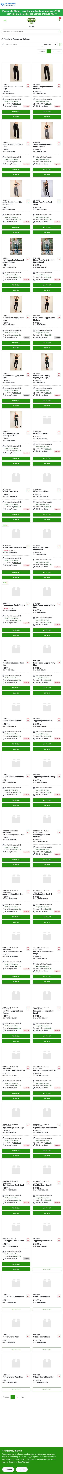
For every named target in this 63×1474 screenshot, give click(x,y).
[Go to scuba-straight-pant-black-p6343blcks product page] (16, 148)
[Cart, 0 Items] (59, 19)
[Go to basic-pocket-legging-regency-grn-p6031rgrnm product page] (47, 551)
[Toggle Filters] (60, 44)
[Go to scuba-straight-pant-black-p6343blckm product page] (47, 91)
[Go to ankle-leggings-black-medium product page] (47, 838)
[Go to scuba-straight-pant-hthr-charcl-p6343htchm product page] (47, 148)
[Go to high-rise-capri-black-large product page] (16, 1130)
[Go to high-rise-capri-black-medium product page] (47, 1130)
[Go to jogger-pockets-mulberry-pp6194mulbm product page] (16, 1292)
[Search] (59, 31)
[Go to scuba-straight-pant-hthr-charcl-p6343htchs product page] (16, 206)
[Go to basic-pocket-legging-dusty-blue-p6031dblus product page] (47, 667)
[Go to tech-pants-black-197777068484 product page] (47, 494)
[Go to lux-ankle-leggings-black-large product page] (47, 955)
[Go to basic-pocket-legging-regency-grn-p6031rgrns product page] (16, 437)
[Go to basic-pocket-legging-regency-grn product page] (47, 380)
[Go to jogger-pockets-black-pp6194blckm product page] (47, 1244)
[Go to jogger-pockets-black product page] (16, 724)
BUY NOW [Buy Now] (16, 117)
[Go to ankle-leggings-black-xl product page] (47, 896)
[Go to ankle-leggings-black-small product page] (16, 896)
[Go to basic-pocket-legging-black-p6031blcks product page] (16, 380)
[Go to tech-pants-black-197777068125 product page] (16, 494)
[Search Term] (31, 31)
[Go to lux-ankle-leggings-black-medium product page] (16, 1014)
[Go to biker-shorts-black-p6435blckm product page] (16, 1332)
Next (58, 51)
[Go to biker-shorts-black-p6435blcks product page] (47, 1332)
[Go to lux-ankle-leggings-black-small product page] (47, 1014)
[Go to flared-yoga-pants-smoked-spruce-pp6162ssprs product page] (47, 264)
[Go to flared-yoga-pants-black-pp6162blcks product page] (47, 206)
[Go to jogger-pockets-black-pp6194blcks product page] (47, 724)
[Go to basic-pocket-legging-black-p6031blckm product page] (47, 322)
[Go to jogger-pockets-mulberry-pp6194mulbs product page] (47, 780)
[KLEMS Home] (31, 21)
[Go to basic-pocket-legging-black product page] (16, 322)
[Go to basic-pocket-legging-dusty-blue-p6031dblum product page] (16, 667)
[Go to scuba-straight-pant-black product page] (16, 91)
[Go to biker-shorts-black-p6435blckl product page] (47, 1292)
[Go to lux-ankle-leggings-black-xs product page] (47, 1073)
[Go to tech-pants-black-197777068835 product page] (47, 437)
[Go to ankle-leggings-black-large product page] (16, 838)
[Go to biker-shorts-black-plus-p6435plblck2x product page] (47, 1372)
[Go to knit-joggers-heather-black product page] (16, 1244)
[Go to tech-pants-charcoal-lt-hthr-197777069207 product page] (16, 551)
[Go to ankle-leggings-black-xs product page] (16, 955)
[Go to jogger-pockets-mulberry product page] (16, 780)
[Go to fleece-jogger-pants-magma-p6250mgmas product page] (16, 609)
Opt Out (22, 1469)
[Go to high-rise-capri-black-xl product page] (47, 1187)
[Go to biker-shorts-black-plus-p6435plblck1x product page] (16, 1372)
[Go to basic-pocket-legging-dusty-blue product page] (47, 609)
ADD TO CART (16, 112)
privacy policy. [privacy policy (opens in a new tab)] (20, 1459)
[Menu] (5, 21)
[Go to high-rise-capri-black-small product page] (16, 1187)
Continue (8, 1469)
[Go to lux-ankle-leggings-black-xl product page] (16, 1073)
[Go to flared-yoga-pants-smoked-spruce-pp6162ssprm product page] (16, 264)
